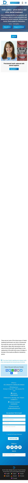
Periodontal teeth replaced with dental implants (14, 64)
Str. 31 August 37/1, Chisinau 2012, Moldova (14, 384)
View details (13, 69)
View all (14, 36)
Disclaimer (22, 471)
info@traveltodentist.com (14, 408)
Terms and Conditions (15, 471)
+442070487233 (14, 395)
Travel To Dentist (21, 470)
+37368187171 (14, 399)
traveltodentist (14, 404)
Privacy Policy (6, 471)
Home (10, 23)
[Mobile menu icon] (26, 3)
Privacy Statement (17, 434)
